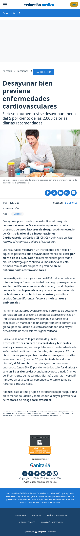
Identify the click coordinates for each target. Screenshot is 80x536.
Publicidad (36, 515)
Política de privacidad (57, 515)
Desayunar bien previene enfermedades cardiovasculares (30, 95)
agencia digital (29, 532)
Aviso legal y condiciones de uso (40, 482)
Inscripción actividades (52, 522)
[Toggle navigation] (5, 4)
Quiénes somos (19, 515)
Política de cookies (26, 522)
